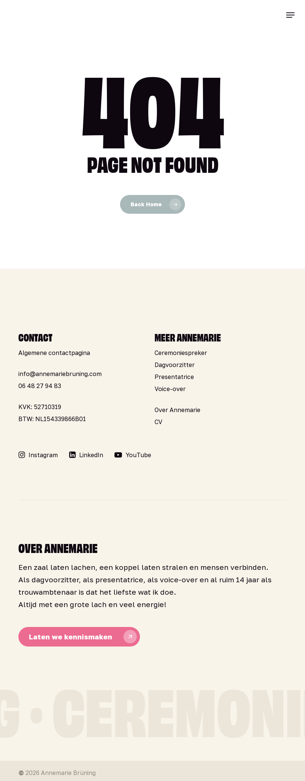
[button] (290, 15)
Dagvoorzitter (175, 365)
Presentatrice (174, 377)
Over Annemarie (177, 410)
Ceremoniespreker (181, 353)
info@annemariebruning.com (60, 374)
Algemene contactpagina (54, 353)
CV (158, 422)
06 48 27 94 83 (39, 386)
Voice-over (170, 389)
